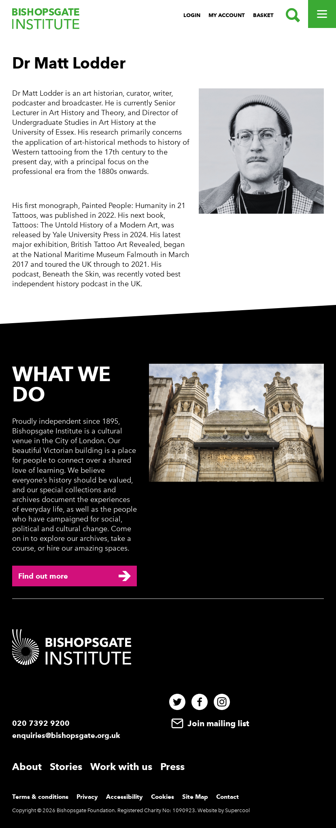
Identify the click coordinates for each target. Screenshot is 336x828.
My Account (226, 15)
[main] (168, 173)
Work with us (121, 766)
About (27, 766)
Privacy (87, 796)
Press (172, 766)
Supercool (237, 810)
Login (191, 15)
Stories (66, 766)
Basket (263, 15)
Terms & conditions (40, 796)
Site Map (195, 796)
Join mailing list (209, 723)
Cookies (162, 796)
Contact (227, 796)
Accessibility (124, 796)
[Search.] (291, 15)
